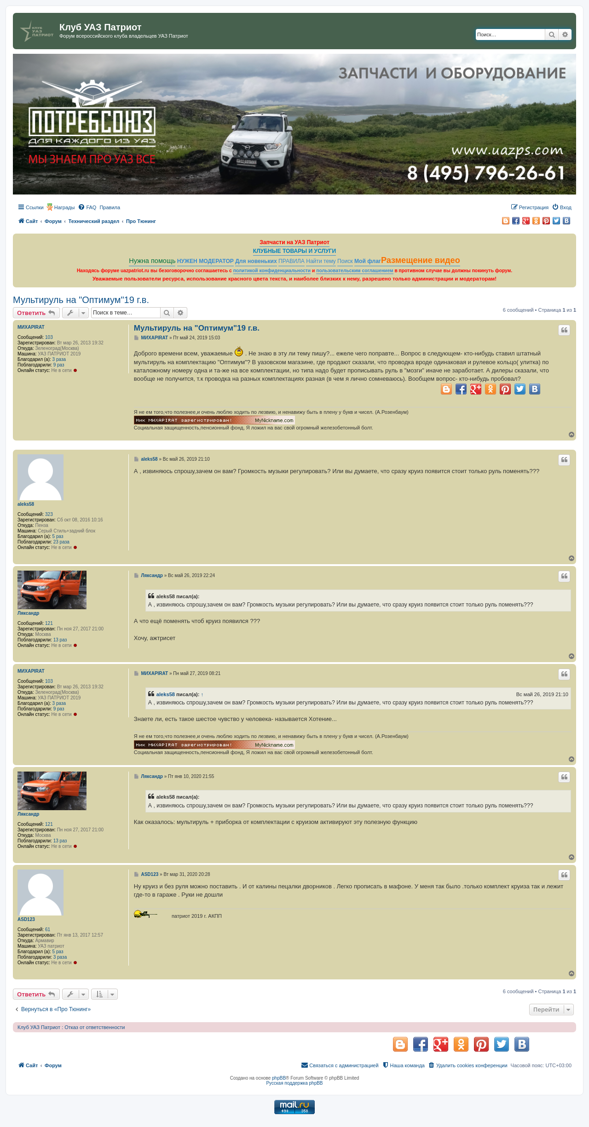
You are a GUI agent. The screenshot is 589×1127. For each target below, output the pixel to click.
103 (49, 337)
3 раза (59, 359)
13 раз (60, 639)
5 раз (58, 536)
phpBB (279, 1078)
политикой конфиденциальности (272, 270)
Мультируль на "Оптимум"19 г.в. (81, 300)
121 (49, 623)
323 (49, 514)
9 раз (58, 364)
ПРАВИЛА (291, 261)
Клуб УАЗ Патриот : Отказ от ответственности (71, 1027)
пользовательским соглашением (354, 270)
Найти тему (321, 261)
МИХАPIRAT (31, 327)
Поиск (345, 261)
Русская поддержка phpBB (294, 1083)
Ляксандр (28, 613)
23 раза (61, 541)
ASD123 (26, 919)
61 (47, 929)
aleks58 (25, 504)
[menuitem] (87, 207)
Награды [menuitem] (64, 207)
